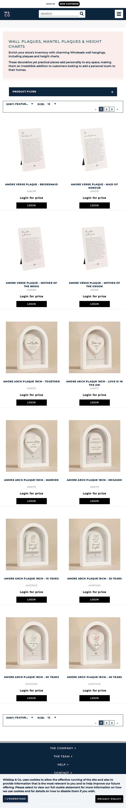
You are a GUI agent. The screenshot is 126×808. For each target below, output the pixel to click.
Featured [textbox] (22, 104)
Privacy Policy (109, 798)
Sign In (50, 4)
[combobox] (24, 104)
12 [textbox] (49, 104)
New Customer (69, 4)
